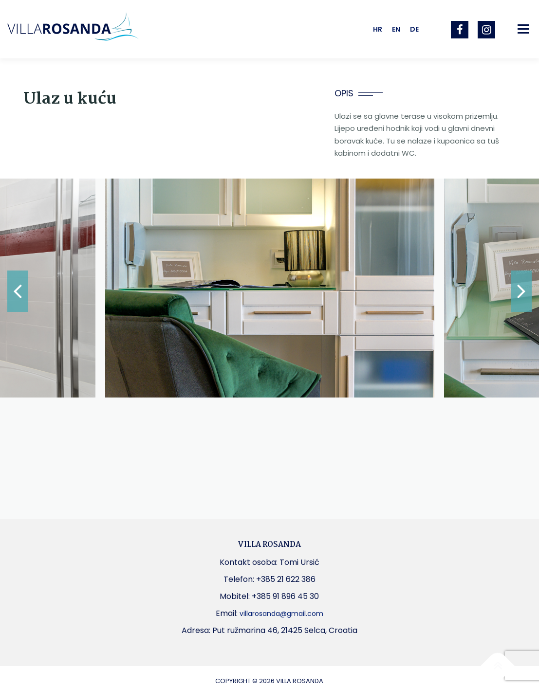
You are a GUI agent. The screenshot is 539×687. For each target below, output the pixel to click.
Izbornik (523, 29)
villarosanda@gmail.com (281, 613)
